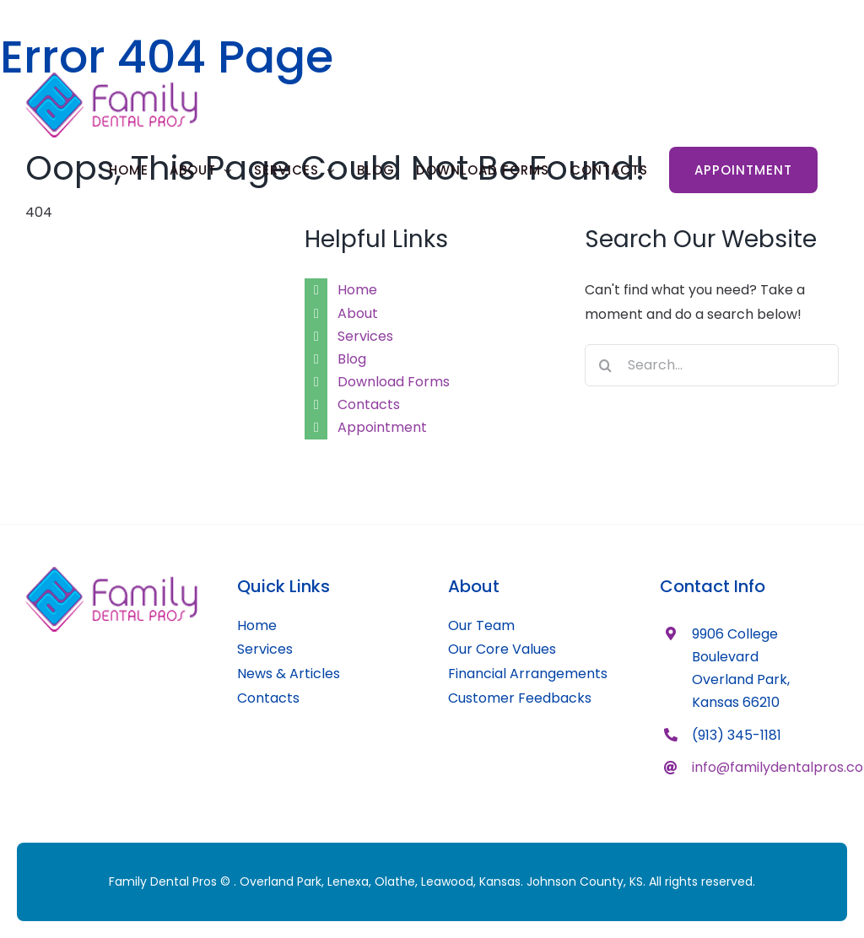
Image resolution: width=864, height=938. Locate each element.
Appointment (382, 427)
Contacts (369, 404)
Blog (352, 359)
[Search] (606, 365)
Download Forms (394, 381)
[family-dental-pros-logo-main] (111, 573)
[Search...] (712, 365)
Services (365, 336)
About (358, 313)
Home (357, 289)
